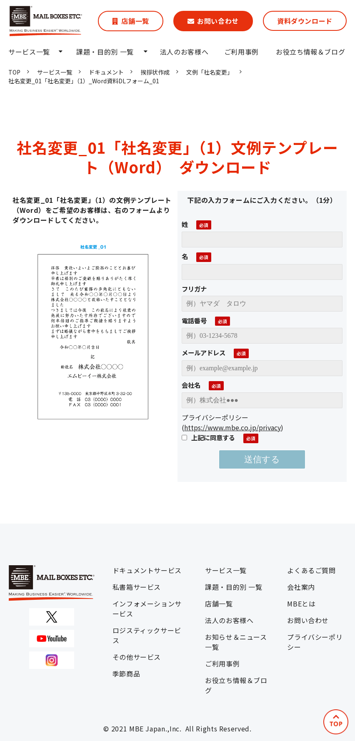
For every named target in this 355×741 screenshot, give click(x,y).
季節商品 (126, 674)
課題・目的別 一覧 (105, 52)
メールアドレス (203, 352)
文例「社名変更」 (209, 72)
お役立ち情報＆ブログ (310, 52)
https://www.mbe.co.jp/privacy (232, 427)
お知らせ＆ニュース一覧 (236, 642)
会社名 (191, 384)
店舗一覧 (135, 21)
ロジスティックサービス (146, 635)
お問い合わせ (218, 21)
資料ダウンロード (304, 21)
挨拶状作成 (155, 72)
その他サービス (136, 657)
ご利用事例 (241, 52)
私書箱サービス (136, 587)
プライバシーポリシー (314, 642)
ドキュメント (106, 72)
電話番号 (194, 320)
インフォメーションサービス (147, 609)
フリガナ (194, 288)
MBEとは (301, 604)
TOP (14, 72)
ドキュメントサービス (147, 570)
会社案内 (301, 587)
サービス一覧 (29, 52)
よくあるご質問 (311, 570)
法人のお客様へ (184, 52)
